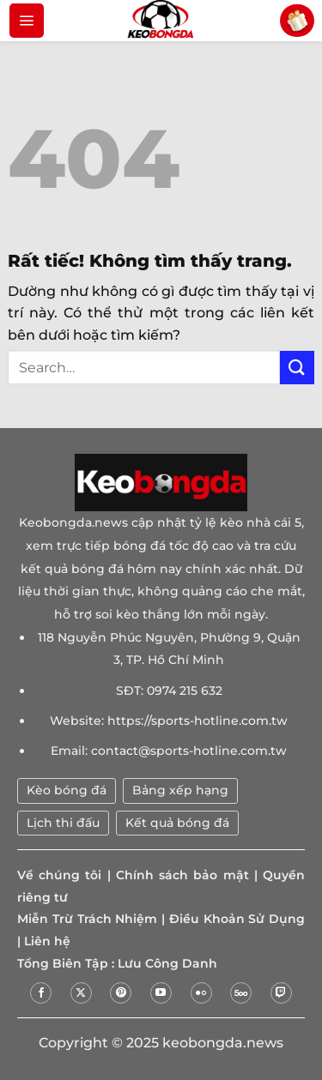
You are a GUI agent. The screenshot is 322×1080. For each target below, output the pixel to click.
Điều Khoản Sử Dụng (237, 919)
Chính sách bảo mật (182, 875)
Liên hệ (47, 941)
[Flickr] (201, 993)
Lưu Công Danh (167, 963)
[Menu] (26, 20)
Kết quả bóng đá (177, 822)
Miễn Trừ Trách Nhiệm (87, 919)
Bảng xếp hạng (180, 790)
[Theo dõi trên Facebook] (41, 993)
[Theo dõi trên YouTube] (161, 993)
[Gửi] (297, 367)
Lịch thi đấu (63, 822)
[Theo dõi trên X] (81, 993)
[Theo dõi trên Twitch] (281, 993)
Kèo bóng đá (66, 790)
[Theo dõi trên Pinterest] (120, 993)
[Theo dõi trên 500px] (241, 993)
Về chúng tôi (59, 875)
